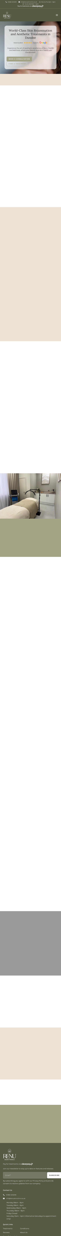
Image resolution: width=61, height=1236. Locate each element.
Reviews (6, 1231)
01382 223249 (12, 2)
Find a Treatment (17, 64)
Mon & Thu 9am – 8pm (48, 2)
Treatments (7, 1228)
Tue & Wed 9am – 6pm (32, 4)
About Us (23, 1231)
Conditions (24, 1228)
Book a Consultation (19, 59)
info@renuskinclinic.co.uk (29, 2)
